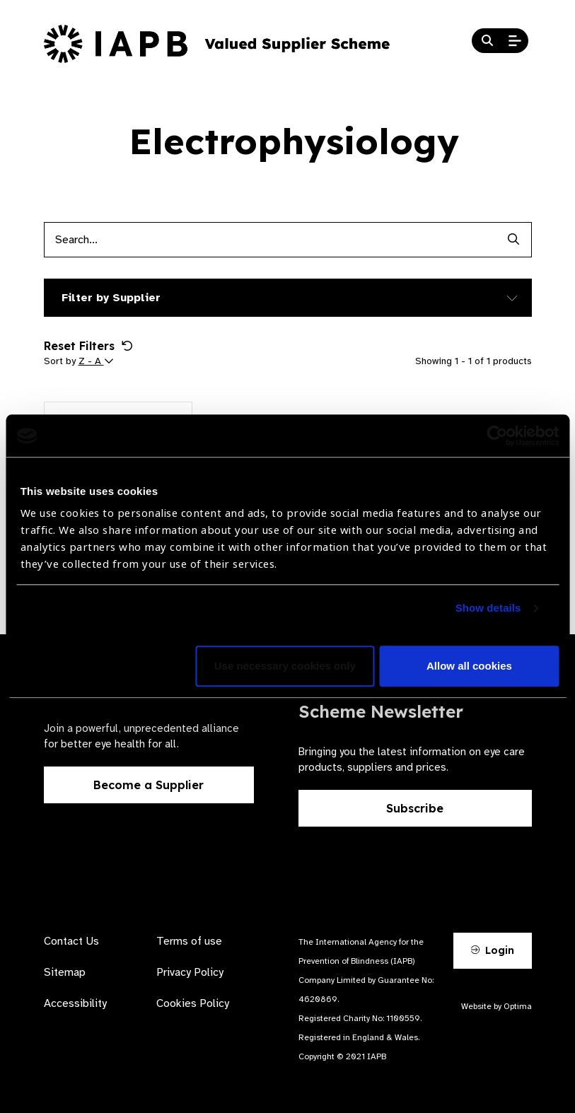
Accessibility (75, 1003)
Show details (488, 608)
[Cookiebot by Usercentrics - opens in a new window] (497, 435)
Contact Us (71, 941)
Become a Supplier (148, 785)
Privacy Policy (189, 972)
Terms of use (189, 941)
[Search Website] (487, 41)
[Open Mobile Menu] (515, 41)
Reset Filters (88, 346)
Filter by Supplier (111, 298)
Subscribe (414, 808)
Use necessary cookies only (285, 666)
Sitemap (65, 972)
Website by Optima (496, 1006)
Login (492, 950)
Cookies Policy (192, 1003)
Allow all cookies (469, 666)
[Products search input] (270, 239)
